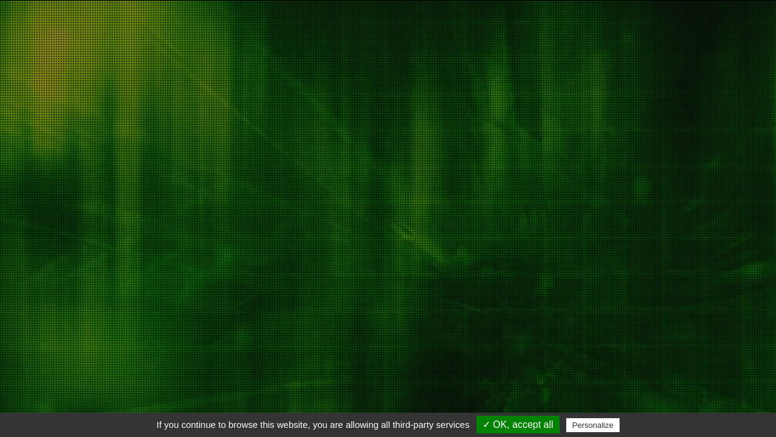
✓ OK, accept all (518, 424)
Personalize (593, 425)
